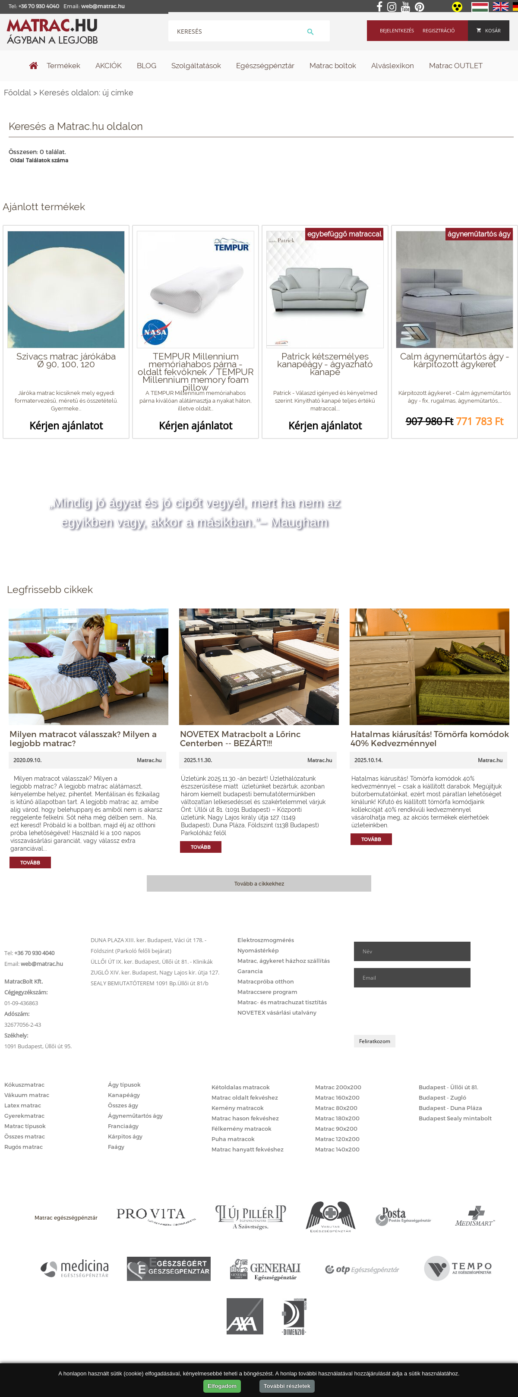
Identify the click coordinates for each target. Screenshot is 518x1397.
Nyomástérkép (258, 950)
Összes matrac (24, 1136)
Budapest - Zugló (442, 1097)
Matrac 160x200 (337, 1097)
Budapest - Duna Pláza (450, 1107)
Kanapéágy (124, 1094)
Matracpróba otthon (265, 981)
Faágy (116, 1146)
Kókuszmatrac (24, 1084)
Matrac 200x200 (338, 1087)
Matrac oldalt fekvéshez (245, 1097)
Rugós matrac (23, 1146)
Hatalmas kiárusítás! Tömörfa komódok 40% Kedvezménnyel (430, 738)
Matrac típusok (25, 1126)
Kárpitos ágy (125, 1136)
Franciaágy (123, 1126)
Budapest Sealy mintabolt (455, 1118)
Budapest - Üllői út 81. (448, 1087)
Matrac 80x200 (336, 1107)
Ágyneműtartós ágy (135, 1115)
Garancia (250, 971)
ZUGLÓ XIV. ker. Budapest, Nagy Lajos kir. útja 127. (155, 972)
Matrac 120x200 (337, 1138)
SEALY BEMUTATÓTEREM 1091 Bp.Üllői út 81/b (149, 983)
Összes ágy (123, 1105)
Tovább (30, 862)
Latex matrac (22, 1105)
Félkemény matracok (242, 1128)
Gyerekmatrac (24, 1115)
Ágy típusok (124, 1084)
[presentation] (419, 1011)
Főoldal (17, 92)
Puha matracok (233, 1138)
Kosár (489, 30)
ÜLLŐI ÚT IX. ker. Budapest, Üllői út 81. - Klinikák (152, 961)
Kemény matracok (238, 1107)
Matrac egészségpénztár (66, 1217)
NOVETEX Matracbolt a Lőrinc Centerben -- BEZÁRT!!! (240, 738)
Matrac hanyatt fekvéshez (248, 1149)
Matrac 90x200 (336, 1128)
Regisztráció (439, 30)
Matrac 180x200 (337, 1118)
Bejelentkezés (397, 30)
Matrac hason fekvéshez (245, 1118)
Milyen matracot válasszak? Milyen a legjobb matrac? (83, 738)
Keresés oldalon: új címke (86, 92)
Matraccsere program (267, 991)
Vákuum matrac (26, 1094)
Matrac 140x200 (337, 1149)
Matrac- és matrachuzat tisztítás (282, 1002)
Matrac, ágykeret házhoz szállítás (283, 960)
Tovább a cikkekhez (259, 883)
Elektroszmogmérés (265, 940)
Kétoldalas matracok (241, 1087)
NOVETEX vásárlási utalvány (276, 1012)
